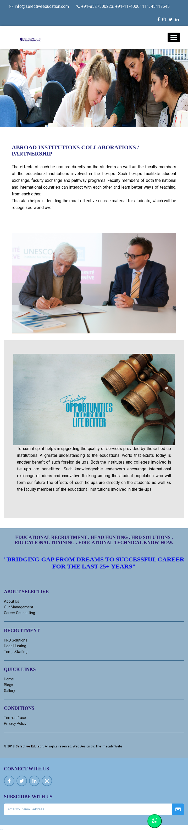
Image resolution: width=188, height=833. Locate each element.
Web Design (81, 746)
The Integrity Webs (109, 746)
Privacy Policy (15, 723)
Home (9, 679)
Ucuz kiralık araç (1, 829)
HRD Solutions (15, 640)
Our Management (18, 607)
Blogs (8, 685)
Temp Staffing (15, 652)
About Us (11, 601)
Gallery (9, 690)
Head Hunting (15, 646)
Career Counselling (19, 613)
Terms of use (15, 718)
